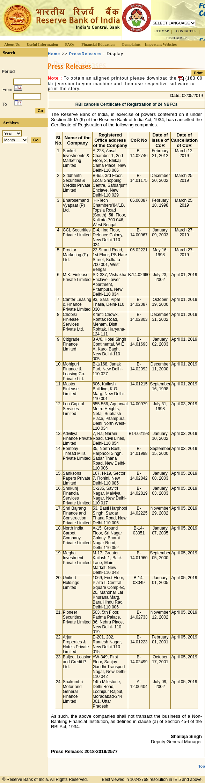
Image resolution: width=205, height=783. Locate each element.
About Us (12, 44)
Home (54, 54)
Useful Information (42, 44)
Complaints (131, 44)
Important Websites (161, 44)
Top (201, 761)
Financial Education (98, 44)
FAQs (69, 44)
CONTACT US (186, 31)
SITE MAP (161, 31)
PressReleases (85, 54)
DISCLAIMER (176, 38)
